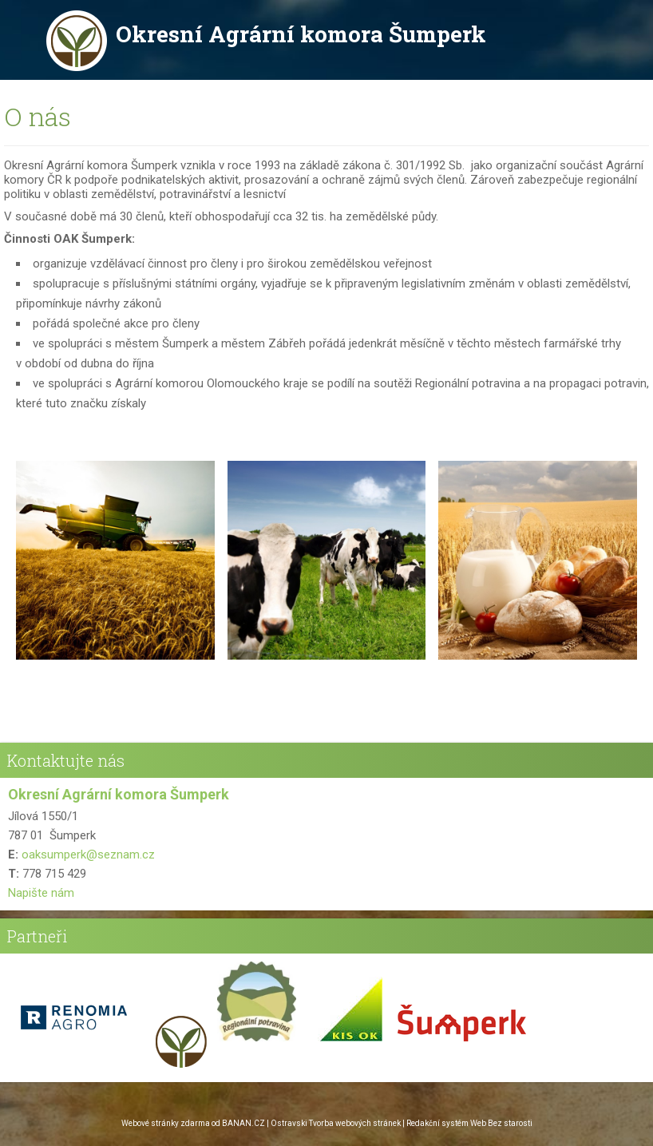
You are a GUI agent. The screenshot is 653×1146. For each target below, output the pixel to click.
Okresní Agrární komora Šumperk (301, 34)
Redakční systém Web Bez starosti (469, 1123)
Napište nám (41, 893)
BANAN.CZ (243, 1123)
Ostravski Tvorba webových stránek (336, 1123)
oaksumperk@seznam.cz (88, 854)
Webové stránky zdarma (165, 1123)
